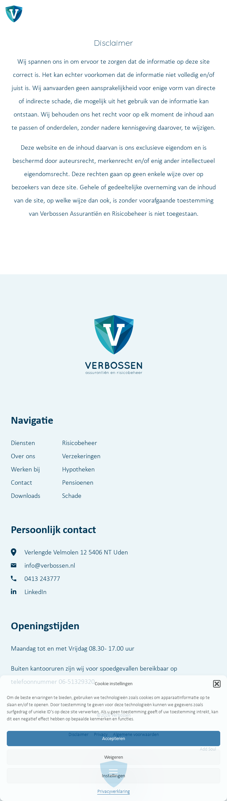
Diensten (23, 443)
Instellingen (113, 775)
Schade (71, 495)
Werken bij (25, 469)
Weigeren (113, 757)
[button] (216, 683)
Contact (21, 482)
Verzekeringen (81, 456)
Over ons (23, 456)
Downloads (25, 495)
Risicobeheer (79, 443)
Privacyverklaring (113, 791)
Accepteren (113, 738)
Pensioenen (77, 482)
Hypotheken (78, 469)
